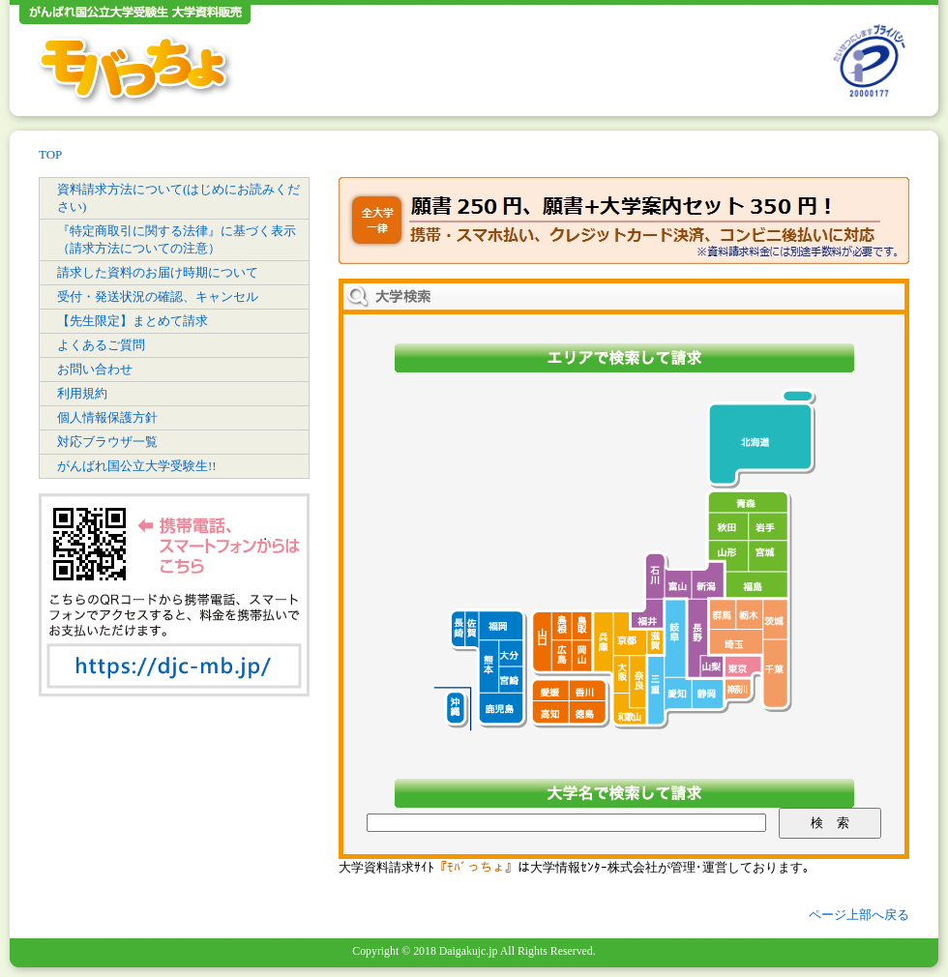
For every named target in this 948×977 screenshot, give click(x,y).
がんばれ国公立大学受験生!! (137, 466)
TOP (50, 154)
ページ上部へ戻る (859, 914)
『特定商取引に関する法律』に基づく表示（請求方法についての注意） (176, 239)
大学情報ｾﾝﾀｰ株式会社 (594, 867)
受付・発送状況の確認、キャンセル (157, 296)
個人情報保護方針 (107, 417)
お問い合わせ (95, 369)
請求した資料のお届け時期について (157, 272)
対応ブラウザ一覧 (107, 441)
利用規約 (82, 393)
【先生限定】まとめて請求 (132, 320)
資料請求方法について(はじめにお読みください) (178, 198)
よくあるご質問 (101, 345)
